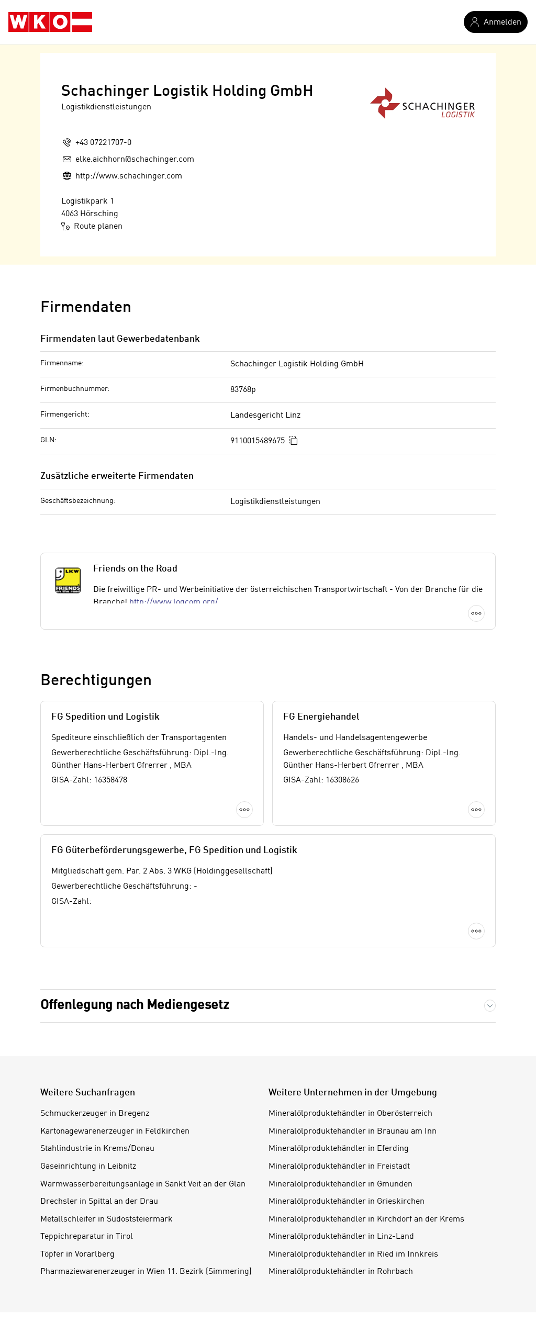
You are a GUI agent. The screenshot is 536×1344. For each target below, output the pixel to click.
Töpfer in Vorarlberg (77, 1254)
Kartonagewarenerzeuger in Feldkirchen (114, 1131)
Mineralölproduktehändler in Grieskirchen (347, 1201)
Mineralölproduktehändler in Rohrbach (341, 1272)
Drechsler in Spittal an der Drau (99, 1201)
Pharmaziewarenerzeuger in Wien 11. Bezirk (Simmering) (146, 1272)
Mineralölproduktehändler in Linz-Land (341, 1237)
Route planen (91, 226)
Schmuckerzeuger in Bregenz (94, 1114)
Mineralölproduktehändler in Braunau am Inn (353, 1131)
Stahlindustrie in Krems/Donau (97, 1149)
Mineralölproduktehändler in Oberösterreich (350, 1114)
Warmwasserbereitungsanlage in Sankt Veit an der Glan (142, 1184)
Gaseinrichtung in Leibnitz (88, 1166)
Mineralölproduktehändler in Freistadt (339, 1166)
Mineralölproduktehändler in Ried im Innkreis (353, 1254)
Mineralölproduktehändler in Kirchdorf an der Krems (366, 1219)
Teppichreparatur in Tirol (86, 1237)
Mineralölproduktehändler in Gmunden (340, 1184)
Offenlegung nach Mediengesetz (134, 1005)
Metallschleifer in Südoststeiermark (106, 1219)
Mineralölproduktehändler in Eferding (339, 1149)
